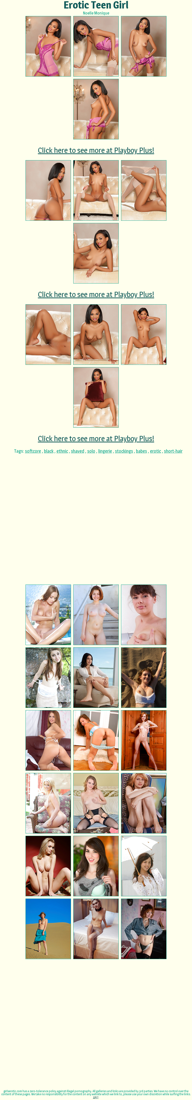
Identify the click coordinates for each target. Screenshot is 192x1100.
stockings (124, 451)
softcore (33, 451)
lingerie (105, 451)
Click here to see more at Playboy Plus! (96, 150)
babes (141, 451)
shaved (77, 451)
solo (91, 451)
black (49, 451)
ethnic (62, 451)
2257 (95, 1097)
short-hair (173, 451)
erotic (155, 451)
